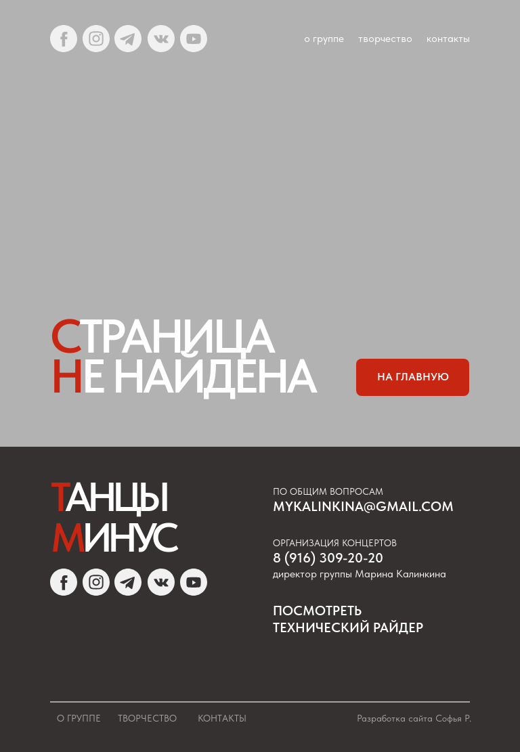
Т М (113, 517)
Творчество (147, 718)
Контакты (222, 718)
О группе (79, 718)
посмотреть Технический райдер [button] (348, 619)
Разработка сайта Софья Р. (414, 718)
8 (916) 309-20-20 (328, 558)
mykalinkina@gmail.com (363, 506)
